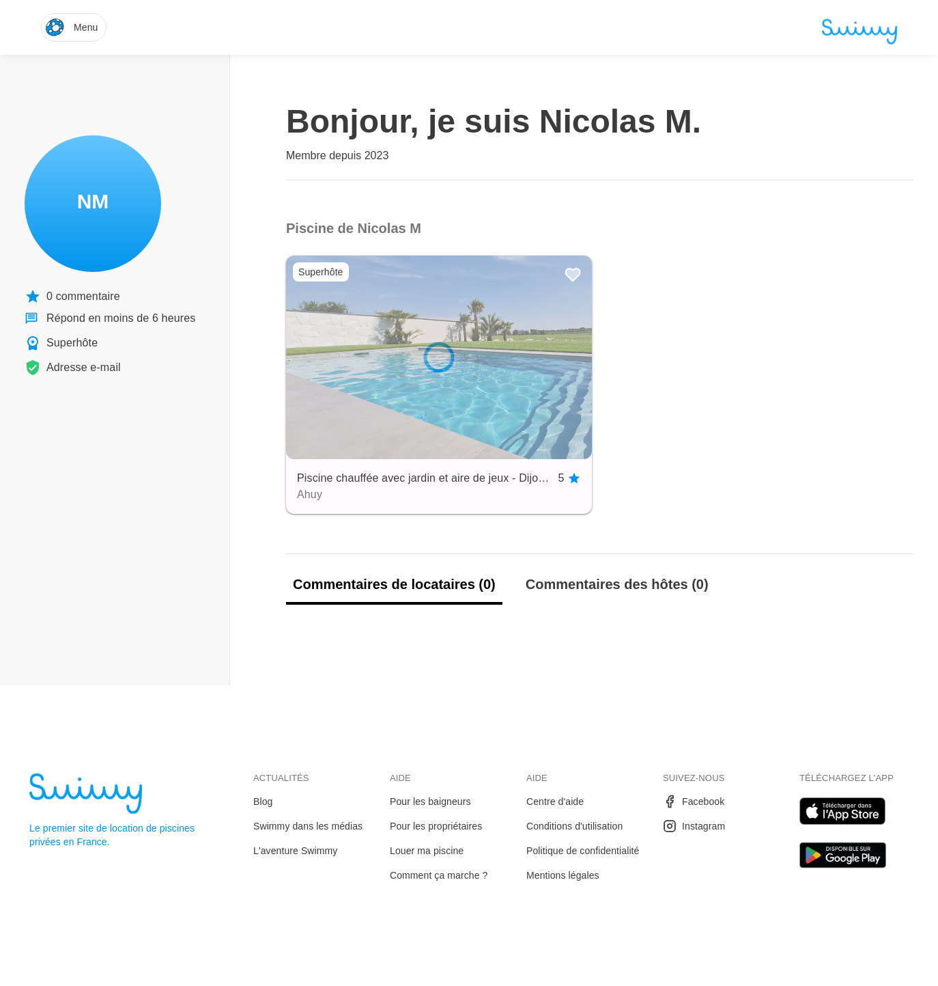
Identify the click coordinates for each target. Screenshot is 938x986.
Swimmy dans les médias (308, 826)
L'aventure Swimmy (295, 850)
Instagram (694, 826)
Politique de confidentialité (582, 850)
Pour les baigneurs (430, 801)
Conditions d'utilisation (574, 826)
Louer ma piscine (427, 850)
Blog (262, 801)
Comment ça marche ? (439, 875)
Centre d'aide (555, 801)
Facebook (693, 801)
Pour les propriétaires (436, 826)
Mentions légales (562, 875)
